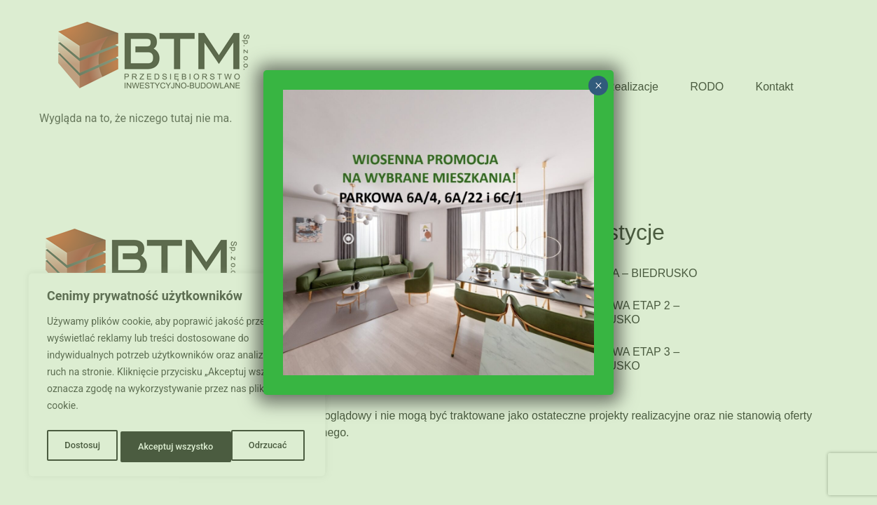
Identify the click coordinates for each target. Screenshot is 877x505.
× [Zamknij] (598, 85)
